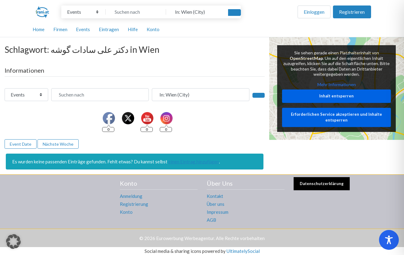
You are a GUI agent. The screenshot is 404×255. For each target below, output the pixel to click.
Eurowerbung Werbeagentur (185, 238)
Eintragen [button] (109, 29)
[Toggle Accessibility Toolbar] (388, 239)
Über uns (215, 204)
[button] (13, 241)
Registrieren (352, 12)
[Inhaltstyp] (82, 11)
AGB (211, 220)
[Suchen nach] (136, 11)
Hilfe (133, 29)
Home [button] (39, 29)
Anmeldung (131, 196)
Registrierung (134, 204)
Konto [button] (153, 29)
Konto (126, 212)
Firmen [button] (60, 29)
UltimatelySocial (243, 251)
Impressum (217, 212)
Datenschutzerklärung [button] (322, 183)
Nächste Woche (58, 144)
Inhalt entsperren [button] (337, 96)
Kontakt (215, 196)
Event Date (20, 144)
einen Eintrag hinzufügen (193, 161)
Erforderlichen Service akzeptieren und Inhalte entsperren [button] (336, 117)
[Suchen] (234, 12)
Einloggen (314, 12)
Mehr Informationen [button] (336, 84)
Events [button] (83, 29)
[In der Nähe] (196, 11)
